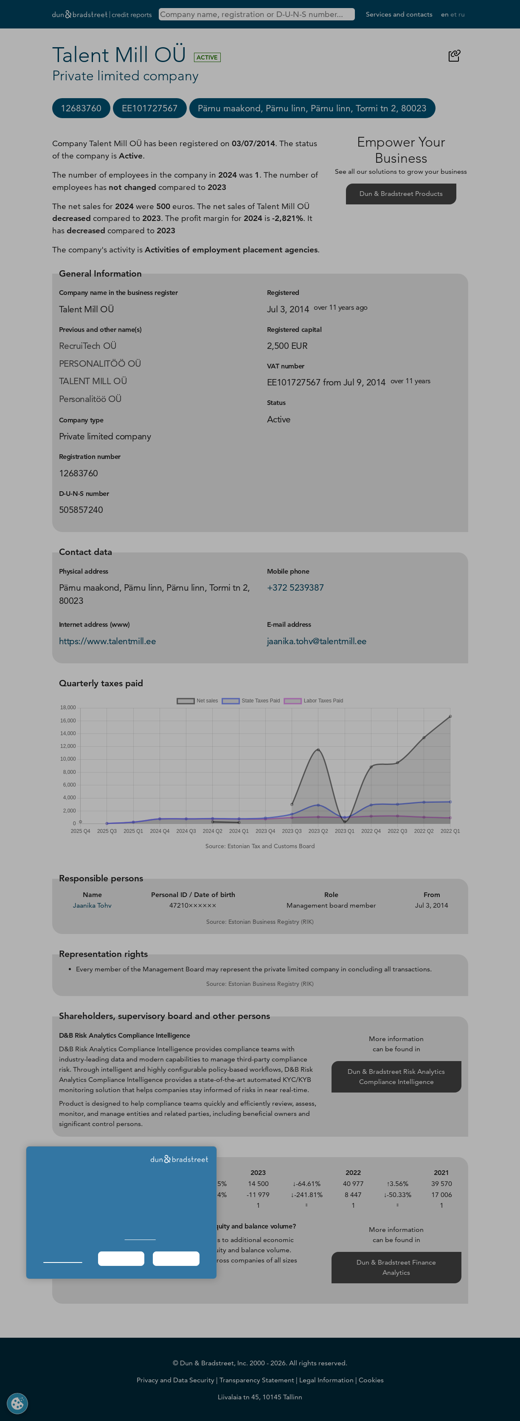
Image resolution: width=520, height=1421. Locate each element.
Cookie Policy (140, 1237)
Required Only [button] (121, 1258)
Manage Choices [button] (62, 1258)
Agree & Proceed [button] (176, 1258)
